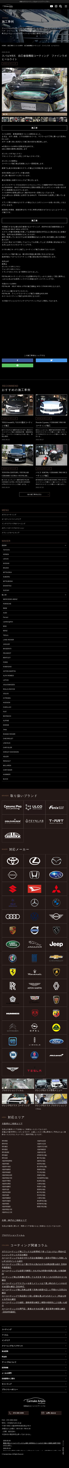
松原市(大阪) (41, 1181)
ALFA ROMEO (8, 676)
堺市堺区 (5, 1141)
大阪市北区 (5, 1189)
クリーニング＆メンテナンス (12, 1346)
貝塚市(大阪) (41, 1175)
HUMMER (6, 774)
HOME (4, 45)
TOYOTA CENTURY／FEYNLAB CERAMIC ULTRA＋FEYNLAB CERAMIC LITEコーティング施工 (16, 474)
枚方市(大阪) (41, 1192)
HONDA (6, 554)
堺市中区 (5, 1144)
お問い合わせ (51, 1413)
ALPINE (6, 720)
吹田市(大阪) (41, 1164)
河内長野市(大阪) (42, 1178)
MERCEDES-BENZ (10, 599)
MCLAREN (7, 765)
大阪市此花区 (6, 1192)
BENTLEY (7, 658)
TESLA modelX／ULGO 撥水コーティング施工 (17, 424)
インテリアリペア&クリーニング (13, 523)
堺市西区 (5, 1149)
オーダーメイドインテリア (11, 519)
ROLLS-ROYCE (9, 689)
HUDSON (6, 702)
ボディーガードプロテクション (13, 528)
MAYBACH (7, 716)
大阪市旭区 (5, 1164)
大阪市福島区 (6, 1169)
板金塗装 (5, 1351)
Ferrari (5, 617)
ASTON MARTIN (9, 671)
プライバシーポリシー (10, 1389)
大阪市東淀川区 (7, 1178)
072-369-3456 (18, 1413)
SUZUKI (6, 590)
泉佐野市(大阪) (42, 1201)
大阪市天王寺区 (42, 1146)
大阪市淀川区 (41, 1152)
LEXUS (6, 559)
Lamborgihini (8, 622)
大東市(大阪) (41, 1184)
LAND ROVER (8, 640)
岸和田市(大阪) (42, 1155)
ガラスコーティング (9, 63)
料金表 (4, 1357)
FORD (5, 662)
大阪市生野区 (6, 1184)
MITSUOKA (7, 572)
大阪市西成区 (6, 1206)
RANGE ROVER (9, 734)
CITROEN (7, 698)
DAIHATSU (7, 586)
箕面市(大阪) (41, 1189)
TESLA (5, 635)
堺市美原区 (5, 1152)
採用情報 (5, 1368)
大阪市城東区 (6, 1186)
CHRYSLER (7, 747)
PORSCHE (7, 604)
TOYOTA (6, 550)
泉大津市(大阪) (42, 1166)
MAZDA (6, 568)
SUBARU (6, 577)
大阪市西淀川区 (7, 1209)
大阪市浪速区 (6, 1201)
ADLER (6, 756)
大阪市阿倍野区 (7, 1161)
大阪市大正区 (41, 1144)
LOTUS (6, 680)
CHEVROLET (8, 738)
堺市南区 (5, 1155)
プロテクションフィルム (13, 1235)
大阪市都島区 (6, 1198)
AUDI (5, 613)
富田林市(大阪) (42, 1204)
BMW (5, 608)
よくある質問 (6, 1373)
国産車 (4, 545)
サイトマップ (6, 1384)
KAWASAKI (7, 667)
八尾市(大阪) (41, 1198)
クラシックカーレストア (11, 533)
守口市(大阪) (41, 1172)
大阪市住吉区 (41, 1141)
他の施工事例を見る (34, 494)
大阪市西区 (5, 1204)
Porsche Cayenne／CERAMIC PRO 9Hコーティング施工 (51, 424)
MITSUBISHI (8, 581)
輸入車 (4, 595)
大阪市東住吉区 (7, 1175)
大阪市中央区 (6, 1166)
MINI (5, 626)
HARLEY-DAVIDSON (11, 752)
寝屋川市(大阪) (42, 1206)
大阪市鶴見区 (41, 1149)
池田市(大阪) (41, 1161)
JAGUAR (6, 644)
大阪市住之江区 (7, 1212)
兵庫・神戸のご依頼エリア (14, 1220)
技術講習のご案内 (8, 1378)
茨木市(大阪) (41, 1195)
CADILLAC (7, 707)
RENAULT (7, 761)
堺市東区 (5, 1146)
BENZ (5, 631)
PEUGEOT (7, 653)
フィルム (5, 1335)
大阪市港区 (5, 1195)
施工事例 (10, 45)
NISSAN (6, 563)
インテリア (6, 1340)
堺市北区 (5, 1158)
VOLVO (6, 694)
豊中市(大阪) (41, 1158)
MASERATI (7, 649)
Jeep (5, 729)
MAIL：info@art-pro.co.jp (11, 1423)
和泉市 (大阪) (41, 1186)
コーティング (6, 1329)
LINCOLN (6, 743)
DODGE (6, 725)
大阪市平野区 (6, 1181)
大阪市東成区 (6, 1172)
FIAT (5, 712)
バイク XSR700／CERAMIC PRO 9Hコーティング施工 (51, 474)
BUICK (5, 779)
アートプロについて (9, 1362)
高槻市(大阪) (41, 1169)
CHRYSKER (7, 770)
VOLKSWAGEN (9, 685)
